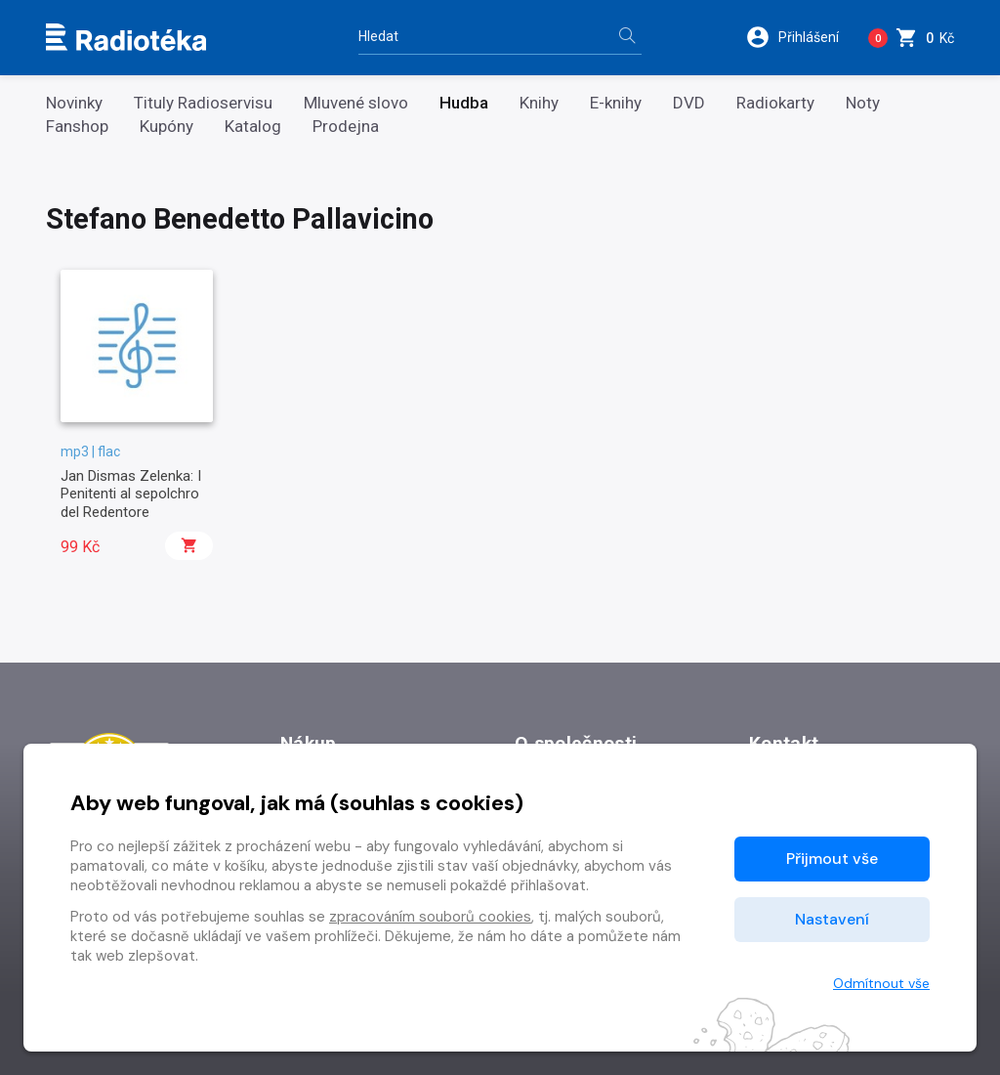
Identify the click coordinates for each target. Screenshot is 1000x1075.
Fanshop (77, 126)
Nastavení (832, 919)
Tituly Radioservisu (203, 103)
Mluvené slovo (356, 103)
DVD (689, 103)
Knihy (539, 103)
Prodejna (345, 126)
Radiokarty (775, 103)
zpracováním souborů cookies (430, 916)
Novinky (74, 103)
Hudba (463, 103)
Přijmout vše (832, 858)
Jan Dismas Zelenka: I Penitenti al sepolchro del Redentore (131, 494)
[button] (799, 37)
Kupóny (166, 126)
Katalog (253, 126)
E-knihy (616, 103)
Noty (863, 103)
